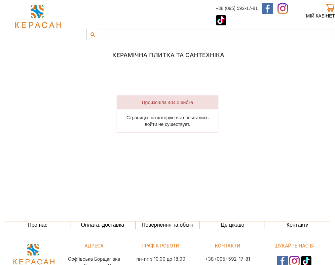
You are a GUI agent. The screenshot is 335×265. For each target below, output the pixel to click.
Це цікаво (232, 225)
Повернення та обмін (168, 225)
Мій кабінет (320, 16)
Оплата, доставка (102, 225)
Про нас (37, 225)
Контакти (297, 225)
